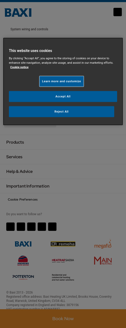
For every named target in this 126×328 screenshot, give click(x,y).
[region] (63, 81)
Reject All (61, 111)
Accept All (63, 96)
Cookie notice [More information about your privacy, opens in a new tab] (19, 67)
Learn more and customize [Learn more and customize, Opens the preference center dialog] (61, 81)
